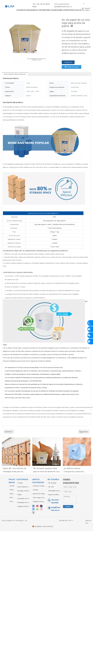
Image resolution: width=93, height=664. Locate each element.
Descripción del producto (15, 74)
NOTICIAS (13, 497)
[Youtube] (37, 506)
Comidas (20, 483)
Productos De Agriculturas (41, 486)
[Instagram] (41, 509)
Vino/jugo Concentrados (24, 491)
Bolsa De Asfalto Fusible (55, 494)
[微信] (37, 509)
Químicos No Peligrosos (40, 494)
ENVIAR (68, 506)
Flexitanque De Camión (24, 502)
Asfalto (19, 494)
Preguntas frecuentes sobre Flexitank (28, 506)
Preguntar (68, 62)
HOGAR (12, 486)
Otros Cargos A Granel (39, 497)
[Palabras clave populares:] (84, 4)
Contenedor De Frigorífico (25, 498)
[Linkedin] (33, 506)
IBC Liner (51, 487)
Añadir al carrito (72, 67)
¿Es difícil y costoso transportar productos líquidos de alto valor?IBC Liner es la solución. (74, 470)
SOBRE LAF (13, 490)
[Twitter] (33, 512)
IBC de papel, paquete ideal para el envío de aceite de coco (46, 470)
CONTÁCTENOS (14, 501)
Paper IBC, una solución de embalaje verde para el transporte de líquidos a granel (14, 470)
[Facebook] (33, 509)
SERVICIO (12, 494)
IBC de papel (52, 483)
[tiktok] (41, 506)
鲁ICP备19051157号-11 (66, 520)
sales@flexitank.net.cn (63, 6)
